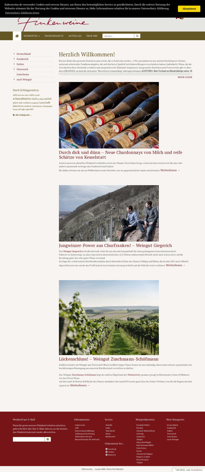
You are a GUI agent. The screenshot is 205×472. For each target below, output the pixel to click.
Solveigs (140, 433)
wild (15, 94)
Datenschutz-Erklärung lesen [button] (22, 12)
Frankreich (21, 59)
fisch (21, 105)
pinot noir (18, 102)
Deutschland (22, 53)
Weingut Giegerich (72, 251)
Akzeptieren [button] (189, 8)
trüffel (32, 95)
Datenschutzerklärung (84, 431)
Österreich (21, 69)
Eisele (139, 451)
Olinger (139, 439)
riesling (40, 99)
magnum (35, 103)
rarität (48, 98)
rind (34, 98)
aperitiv (30, 109)
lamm (42, 102)
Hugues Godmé (143, 457)
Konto (108, 433)
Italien (19, 64)
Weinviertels (134, 374)
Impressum (80, 425)
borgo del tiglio (19, 109)
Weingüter (32, 35)
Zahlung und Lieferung (84, 433)
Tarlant (139, 462)
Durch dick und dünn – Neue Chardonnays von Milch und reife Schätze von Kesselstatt (120, 154)
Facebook (112, 449)
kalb (47, 102)
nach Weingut (23, 79)
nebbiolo (27, 103)
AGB (77, 428)
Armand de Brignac (144, 454)
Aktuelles (75, 35)
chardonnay (37, 106)
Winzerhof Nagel (143, 442)
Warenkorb (110, 431)
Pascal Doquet (142, 459)
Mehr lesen (185, 77)
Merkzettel (110, 436)
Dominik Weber (143, 425)
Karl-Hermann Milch (145, 445)
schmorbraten (22, 98)
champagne (48, 106)
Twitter (111, 452)
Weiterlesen (170, 170)
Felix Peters (141, 448)
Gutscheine (21, 74)
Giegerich (140, 436)
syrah (37, 95)
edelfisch (28, 106)
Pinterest (112, 455)
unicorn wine (23, 95)
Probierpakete (54, 35)
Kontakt (109, 425)
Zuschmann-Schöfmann (84, 374)
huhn (15, 105)
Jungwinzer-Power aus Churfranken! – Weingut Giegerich (115, 245)
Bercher (139, 428)
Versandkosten (196, 470)
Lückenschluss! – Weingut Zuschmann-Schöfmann (109, 359)
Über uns (92, 35)
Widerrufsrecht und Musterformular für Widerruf (87, 438)
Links (108, 428)
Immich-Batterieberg (145, 431)
